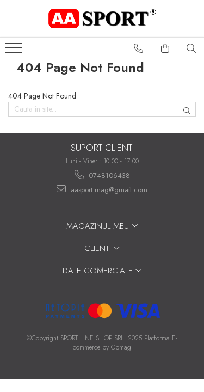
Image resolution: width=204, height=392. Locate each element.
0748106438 (102, 175)
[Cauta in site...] (191, 48)
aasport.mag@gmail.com (102, 189)
